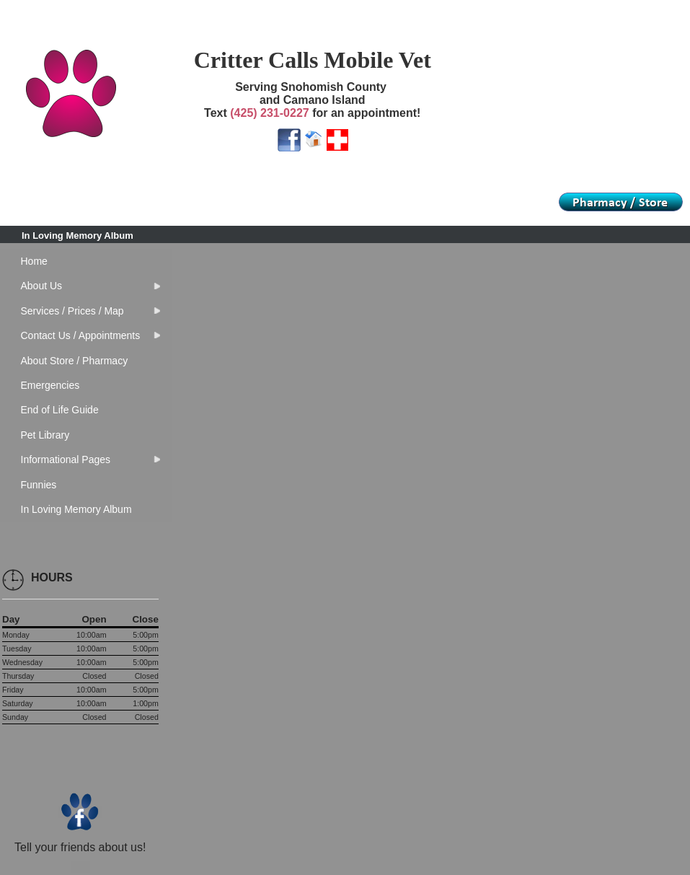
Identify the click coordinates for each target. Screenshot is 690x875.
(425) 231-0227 (269, 113)
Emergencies (50, 385)
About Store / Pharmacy (74, 360)
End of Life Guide (60, 409)
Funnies (39, 485)
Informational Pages (66, 459)
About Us (42, 285)
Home (34, 261)
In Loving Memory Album (77, 235)
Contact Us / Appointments (81, 335)
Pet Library (45, 435)
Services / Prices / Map (72, 311)
